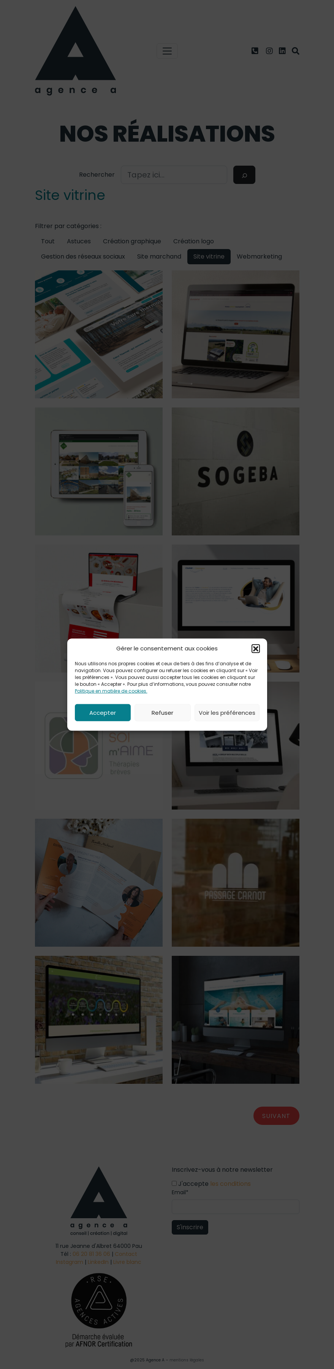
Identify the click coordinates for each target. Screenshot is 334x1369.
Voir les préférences (227, 712)
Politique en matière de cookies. (111, 691)
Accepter (102, 712)
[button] (256, 648)
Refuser (162, 712)
